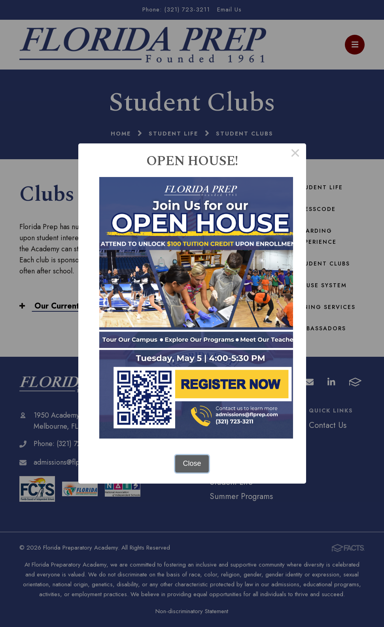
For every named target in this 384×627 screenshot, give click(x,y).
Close (192, 463)
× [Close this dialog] (295, 154)
